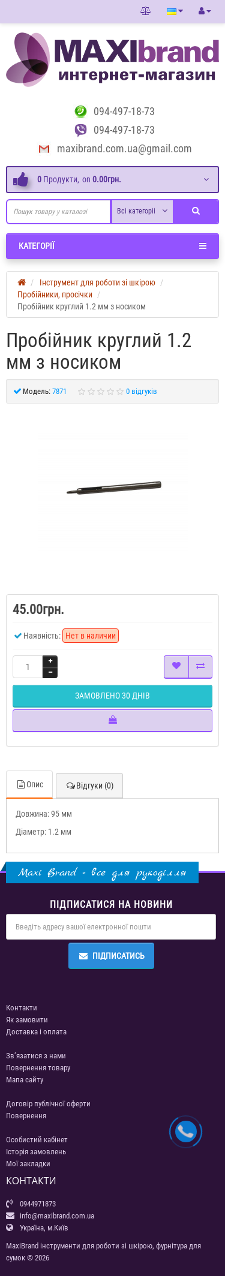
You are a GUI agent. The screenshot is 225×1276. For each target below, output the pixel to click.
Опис (29, 784)
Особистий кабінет (37, 1139)
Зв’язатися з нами (36, 1055)
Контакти (21, 1007)
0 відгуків (141, 391)
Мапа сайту (24, 1079)
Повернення (26, 1115)
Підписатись (111, 956)
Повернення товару (38, 1067)
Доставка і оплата (36, 1031)
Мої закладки (28, 1163)
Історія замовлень (36, 1151)
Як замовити (27, 1019)
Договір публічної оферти (48, 1103)
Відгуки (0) (89, 785)
